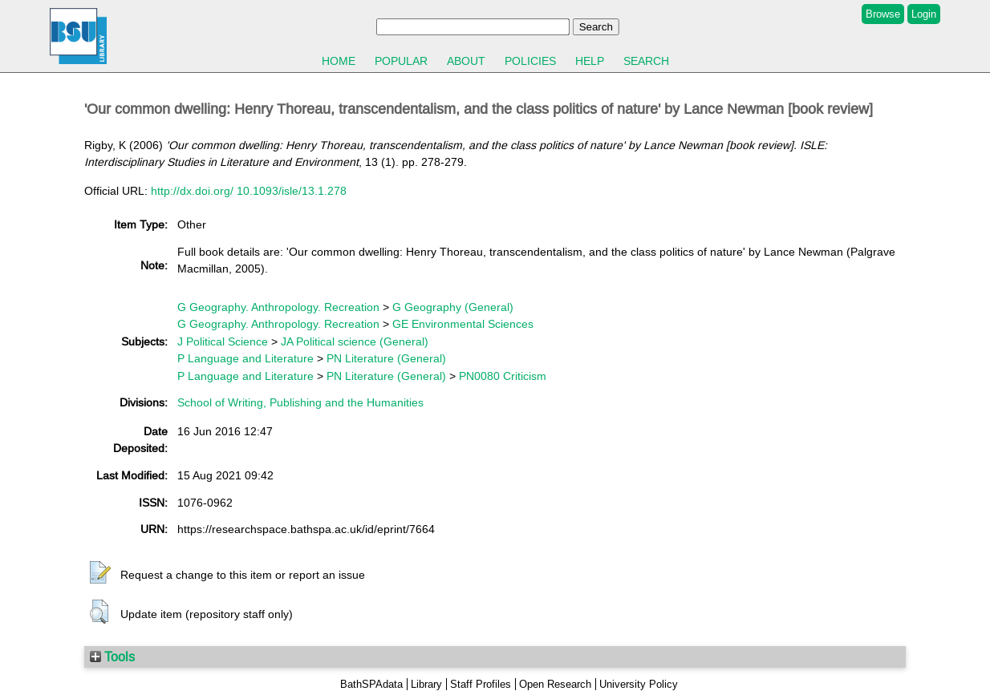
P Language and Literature (245, 358)
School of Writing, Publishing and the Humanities (300, 402)
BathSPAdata (371, 684)
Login (923, 14)
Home (338, 61)
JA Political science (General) (354, 341)
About (466, 61)
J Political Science (222, 341)
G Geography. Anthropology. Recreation (278, 307)
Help (589, 61)
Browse (883, 14)
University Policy (638, 684)
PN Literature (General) (386, 358)
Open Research (555, 684)
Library (426, 684)
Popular (401, 61)
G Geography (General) (452, 307)
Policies (530, 61)
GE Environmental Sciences (463, 323)
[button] (100, 573)
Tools (112, 656)
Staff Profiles (480, 684)
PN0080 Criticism (502, 376)
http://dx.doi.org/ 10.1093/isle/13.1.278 (249, 190)
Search (646, 61)
